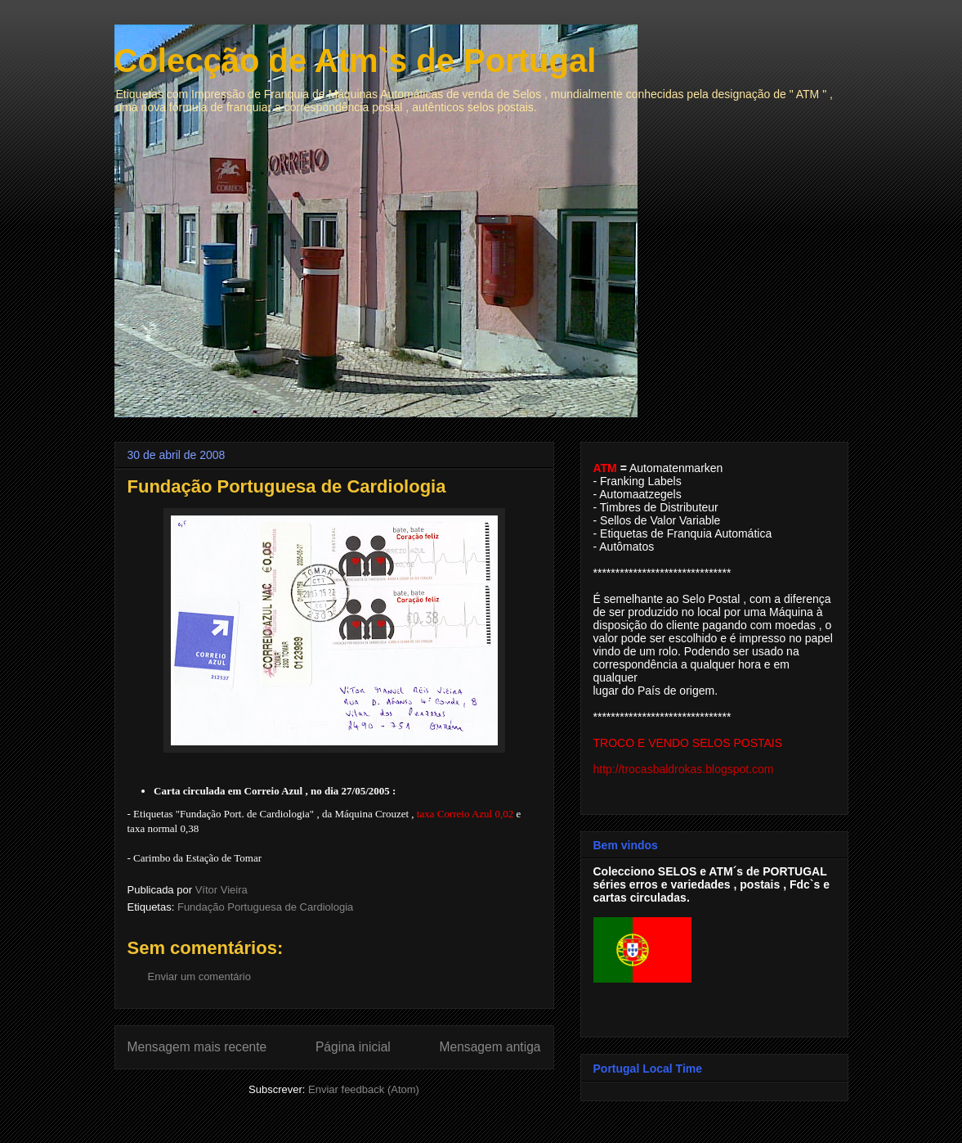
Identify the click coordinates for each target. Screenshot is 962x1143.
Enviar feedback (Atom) (363, 1089)
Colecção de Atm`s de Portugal (355, 61)
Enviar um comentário (199, 976)
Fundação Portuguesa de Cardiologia (265, 907)
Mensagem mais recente (197, 1047)
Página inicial (353, 1047)
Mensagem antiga (490, 1047)
